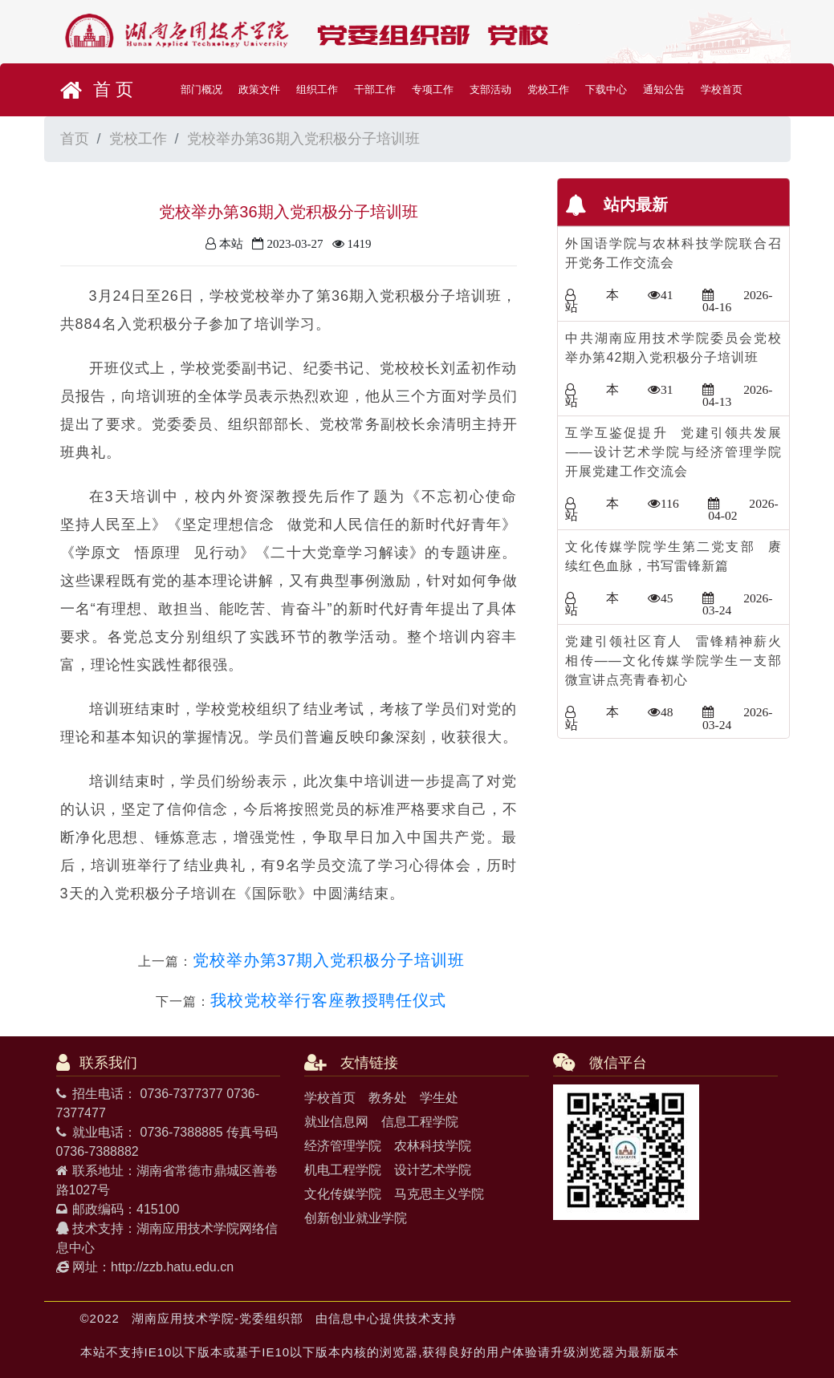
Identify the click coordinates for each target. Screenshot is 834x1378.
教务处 (387, 1097)
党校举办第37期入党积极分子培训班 (329, 960)
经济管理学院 (342, 1146)
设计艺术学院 (432, 1170)
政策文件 (259, 89)
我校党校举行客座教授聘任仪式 (328, 1000)
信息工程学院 (419, 1122)
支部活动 (490, 89)
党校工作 (548, 89)
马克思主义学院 (439, 1194)
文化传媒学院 (342, 1194)
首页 (74, 139)
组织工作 (317, 89)
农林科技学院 (432, 1146)
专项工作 (433, 89)
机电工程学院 (342, 1170)
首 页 (96, 90)
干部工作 (375, 89)
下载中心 (606, 89)
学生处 (439, 1097)
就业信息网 (336, 1122)
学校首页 (721, 89)
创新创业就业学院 (355, 1218)
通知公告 (664, 89)
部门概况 (201, 89)
